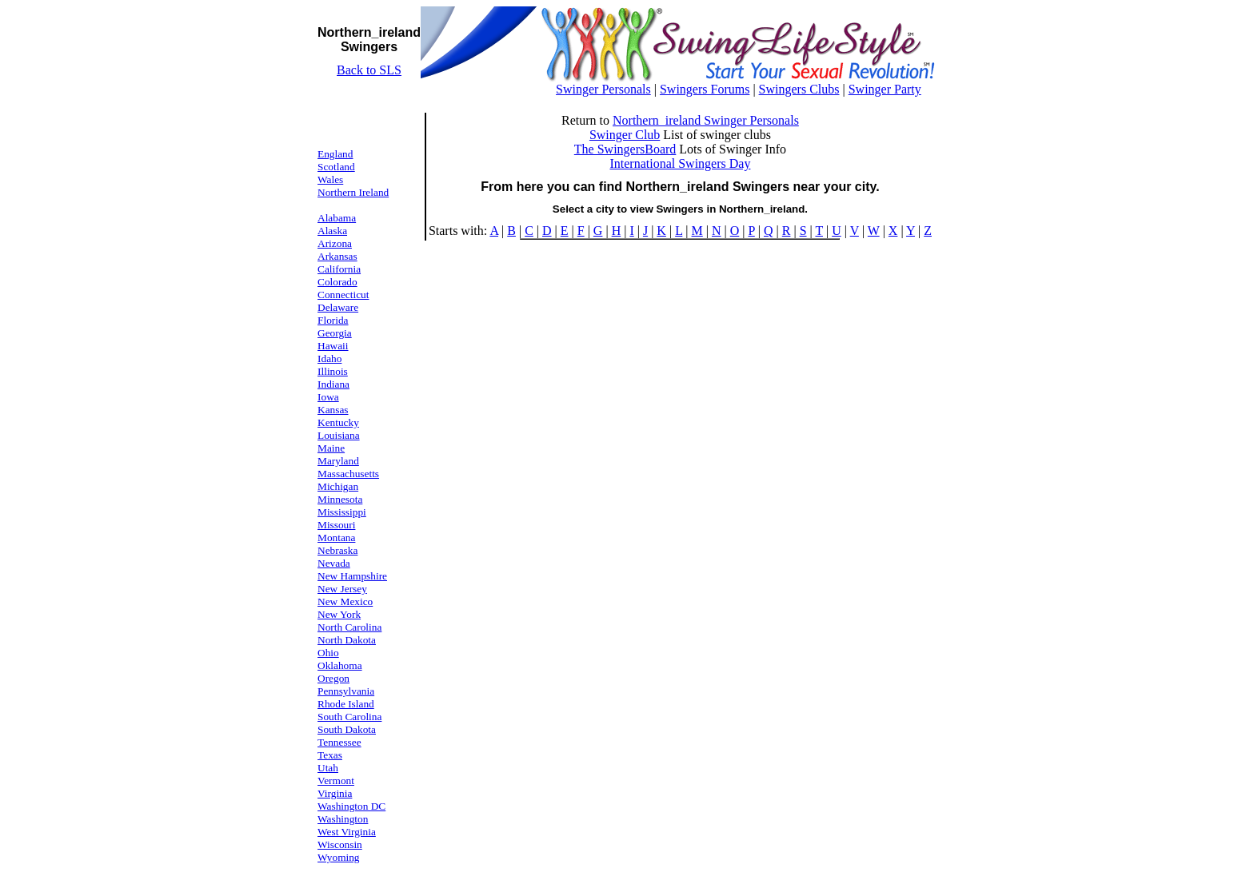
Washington (342, 819)
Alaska (332, 231)
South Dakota (346, 729)
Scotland (336, 167)
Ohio (328, 653)
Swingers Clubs (799, 89)
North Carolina (349, 627)
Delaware (337, 307)
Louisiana (338, 435)
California (339, 269)
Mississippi (341, 512)
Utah (327, 768)
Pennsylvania (345, 691)
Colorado (337, 282)
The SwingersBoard (625, 149)
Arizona (334, 243)
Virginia (334, 793)
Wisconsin (339, 844)
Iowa (328, 397)
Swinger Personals (603, 89)
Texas (329, 755)
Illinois (332, 371)
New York (339, 614)
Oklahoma (339, 665)
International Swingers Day (679, 163)
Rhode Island (345, 704)
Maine (331, 448)
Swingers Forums (704, 89)
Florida (333, 320)
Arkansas (337, 256)
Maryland (338, 461)
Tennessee (339, 742)
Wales (330, 179)
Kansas (333, 410)
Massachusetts (348, 474)
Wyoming (338, 857)
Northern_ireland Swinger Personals (706, 120)
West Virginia (346, 832)
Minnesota (339, 499)
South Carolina (349, 717)
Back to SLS (369, 70)
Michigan (337, 486)
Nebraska (337, 550)
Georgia (334, 333)
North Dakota (346, 640)
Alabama (336, 218)
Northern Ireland (353, 192)
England (335, 154)
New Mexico (345, 601)
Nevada (333, 563)
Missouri (336, 525)
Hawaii (333, 346)
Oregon (333, 678)
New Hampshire (352, 576)
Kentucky (338, 422)
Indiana (333, 384)
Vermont (335, 780)
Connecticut (343, 295)
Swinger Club (624, 134)
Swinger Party (885, 89)
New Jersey (342, 589)
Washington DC (351, 806)
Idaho (329, 358)
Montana (336, 538)
